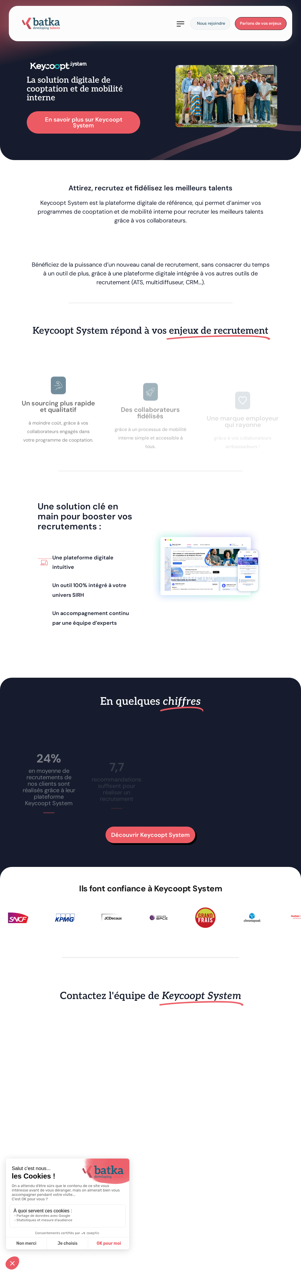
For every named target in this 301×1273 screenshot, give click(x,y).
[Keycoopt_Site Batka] (149, 1136)
